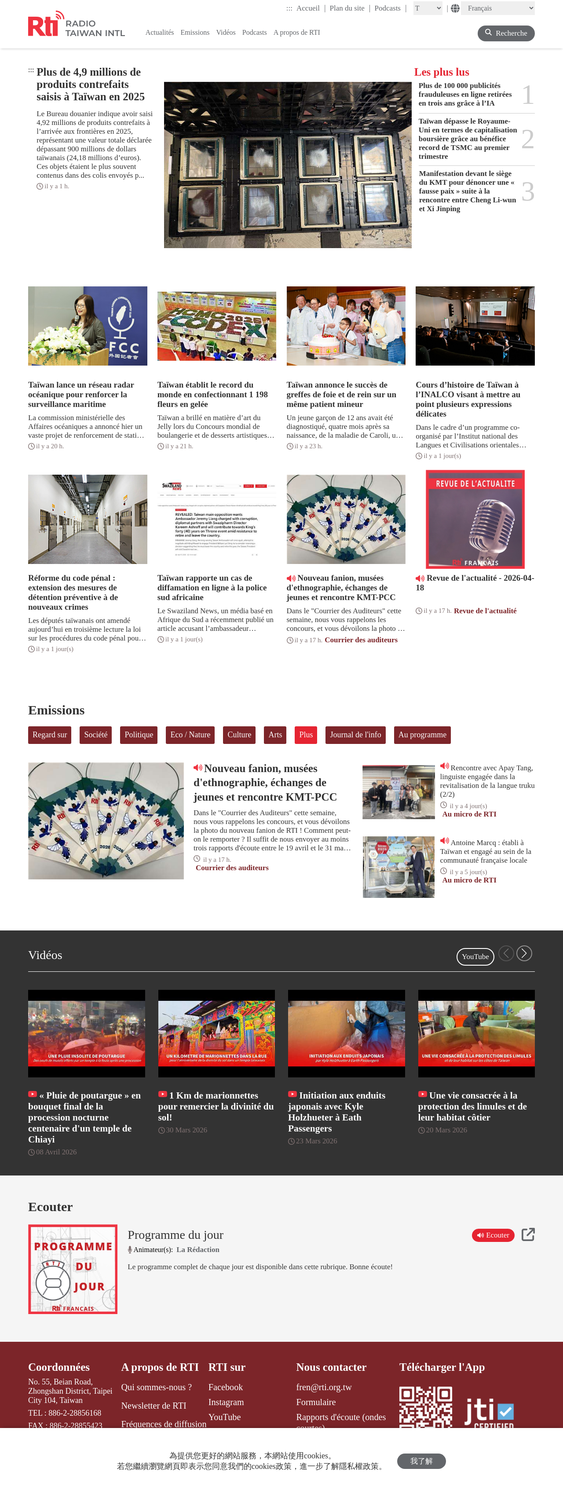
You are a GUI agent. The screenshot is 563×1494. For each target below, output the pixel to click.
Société (95, 734)
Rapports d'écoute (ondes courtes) (341, 1422)
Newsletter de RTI (153, 1405)
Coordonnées (59, 1367)
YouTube (475, 956)
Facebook (225, 1387)
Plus (306, 734)
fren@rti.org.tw (324, 1387)
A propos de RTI (160, 1367)
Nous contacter (331, 1367)
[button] (524, 953)
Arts (275, 734)
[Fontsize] (427, 8)
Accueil (310, 8)
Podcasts (390, 8)
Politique (138, 734)
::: (289, 8)
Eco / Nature (190, 734)
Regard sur (50, 734)
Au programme (422, 734)
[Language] (498, 8)
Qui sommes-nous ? (156, 1387)
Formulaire (316, 1402)
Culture (239, 734)
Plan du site (350, 8)
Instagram (226, 1402)
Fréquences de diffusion (163, 1424)
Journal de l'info (355, 734)
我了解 (421, 1461)
